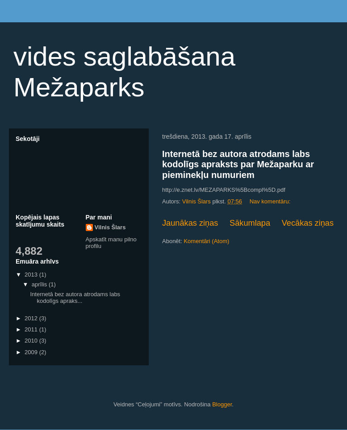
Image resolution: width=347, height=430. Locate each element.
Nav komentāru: (271, 201)
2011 (32, 329)
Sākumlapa (250, 223)
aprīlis (40, 284)
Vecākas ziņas (308, 223)
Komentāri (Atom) (206, 241)
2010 (32, 340)
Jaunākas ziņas (190, 223)
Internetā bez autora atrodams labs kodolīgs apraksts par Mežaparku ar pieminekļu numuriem (238, 164)
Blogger (222, 404)
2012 (32, 318)
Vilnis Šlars (110, 227)
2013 (32, 274)
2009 (32, 352)
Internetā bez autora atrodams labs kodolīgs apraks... (75, 298)
